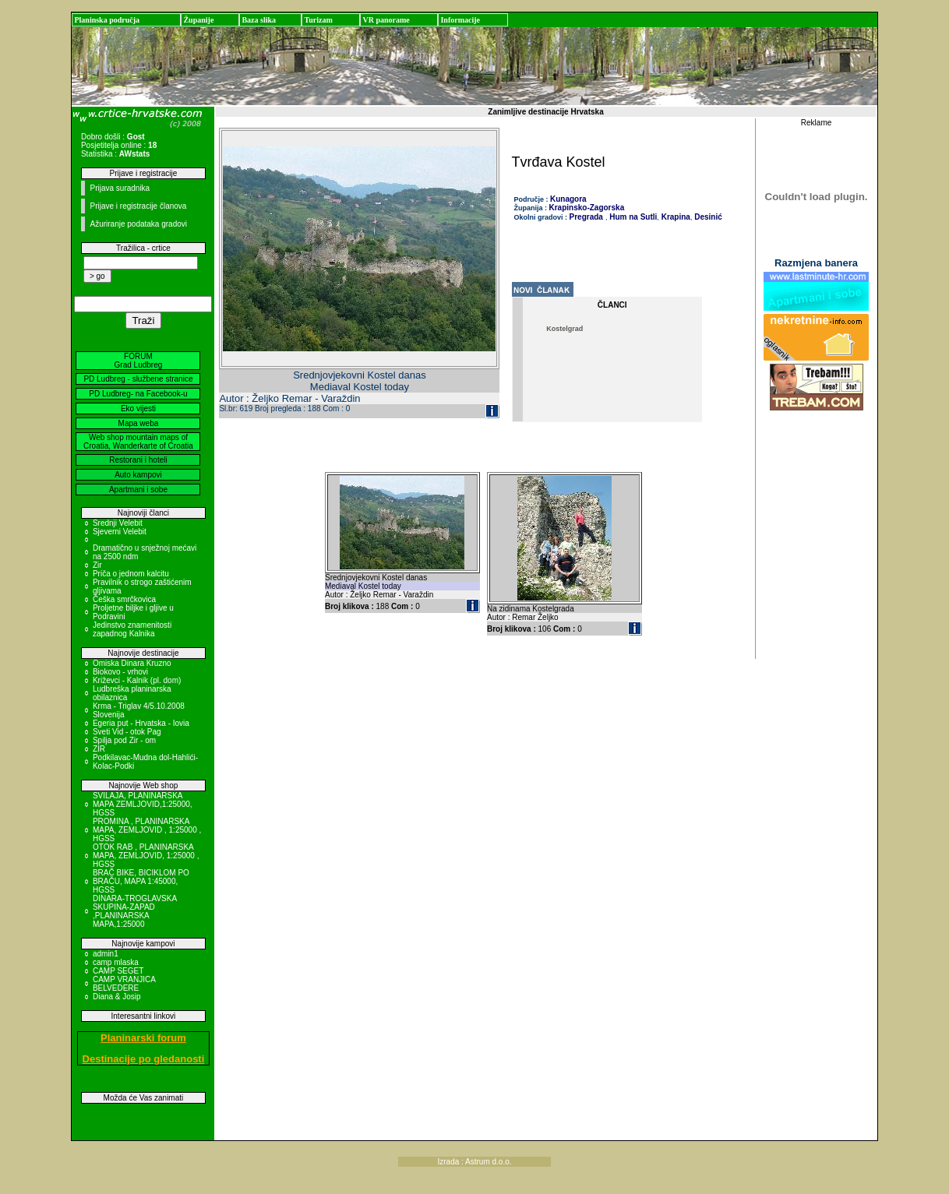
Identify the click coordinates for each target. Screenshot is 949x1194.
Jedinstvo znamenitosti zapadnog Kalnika (132, 629)
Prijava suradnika (120, 188)
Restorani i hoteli (138, 460)
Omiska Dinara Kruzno (132, 663)
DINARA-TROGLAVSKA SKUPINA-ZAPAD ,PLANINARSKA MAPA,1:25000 (135, 911)
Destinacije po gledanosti (144, 1059)
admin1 (105, 953)
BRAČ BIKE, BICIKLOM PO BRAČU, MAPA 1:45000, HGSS (141, 881)
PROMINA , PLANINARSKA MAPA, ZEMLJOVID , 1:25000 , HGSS (147, 830)
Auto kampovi (138, 474)
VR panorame (385, 20)
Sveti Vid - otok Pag (127, 731)
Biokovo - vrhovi (120, 671)
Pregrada (586, 217)
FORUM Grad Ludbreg (139, 360)
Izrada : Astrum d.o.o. (474, 1161)
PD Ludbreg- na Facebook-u (138, 393)
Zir (97, 565)
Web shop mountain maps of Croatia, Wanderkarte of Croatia (138, 441)
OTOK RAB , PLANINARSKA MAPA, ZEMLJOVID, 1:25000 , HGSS (146, 855)
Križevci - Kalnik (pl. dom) (137, 680)
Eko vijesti (138, 408)
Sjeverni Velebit (119, 531)
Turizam (318, 20)
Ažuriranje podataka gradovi (138, 224)
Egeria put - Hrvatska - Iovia (141, 723)
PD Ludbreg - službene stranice (137, 379)
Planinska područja (106, 20)
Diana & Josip (117, 996)
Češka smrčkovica (124, 599)
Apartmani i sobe (138, 489)
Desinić (706, 217)
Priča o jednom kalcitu (131, 573)
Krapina (674, 217)
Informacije (460, 20)
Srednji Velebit (118, 523)
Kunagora (568, 199)
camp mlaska (116, 962)
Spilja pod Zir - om (124, 740)
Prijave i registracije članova (138, 206)
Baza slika (259, 20)
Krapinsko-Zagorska (587, 207)
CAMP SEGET (118, 971)
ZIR (99, 749)
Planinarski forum (143, 1038)
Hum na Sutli (632, 217)
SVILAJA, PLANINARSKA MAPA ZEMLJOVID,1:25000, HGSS (142, 804)
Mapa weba (138, 423)
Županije (198, 20)
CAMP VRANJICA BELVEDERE (124, 983)
